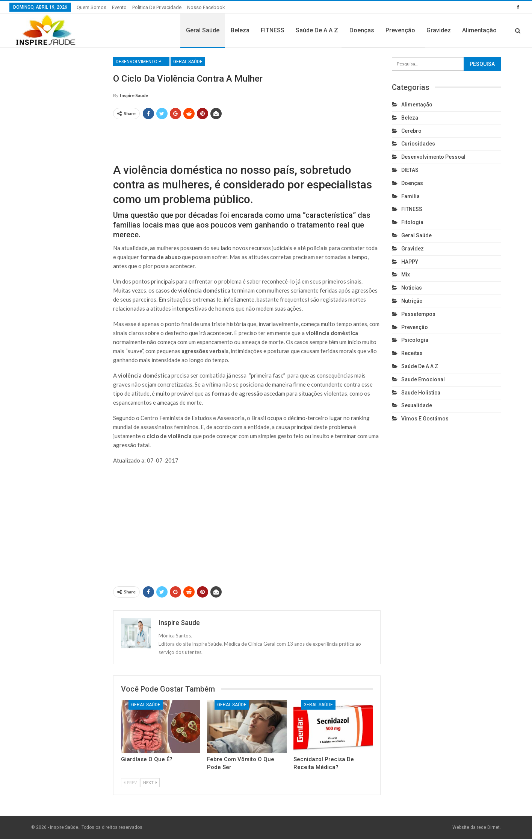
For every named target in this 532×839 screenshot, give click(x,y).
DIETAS (410, 170)
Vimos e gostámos (425, 419)
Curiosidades (418, 144)
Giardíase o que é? (146, 759)
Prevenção (400, 30)
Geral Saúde (202, 30)
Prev (130, 782)
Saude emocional (423, 379)
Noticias (411, 288)
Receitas (412, 353)
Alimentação (479, 30)
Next (150, 782)
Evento (119, 7)
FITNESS (272, 30)
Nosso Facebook (206, 7)
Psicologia (414, 340)
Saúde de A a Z (317, 30)
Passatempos (418, 314)
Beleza (240, 30)
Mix (405, 275)
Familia (410, 196)
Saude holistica (420, 393)
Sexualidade (416, 405)
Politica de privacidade (156, 7)
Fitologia (412, 222)
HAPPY (409, 262)
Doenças (361, 30)
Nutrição (412, 301)
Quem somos (91, 7)
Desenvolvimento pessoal (142, 61)
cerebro (411, 131)
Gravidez (438, 30)
